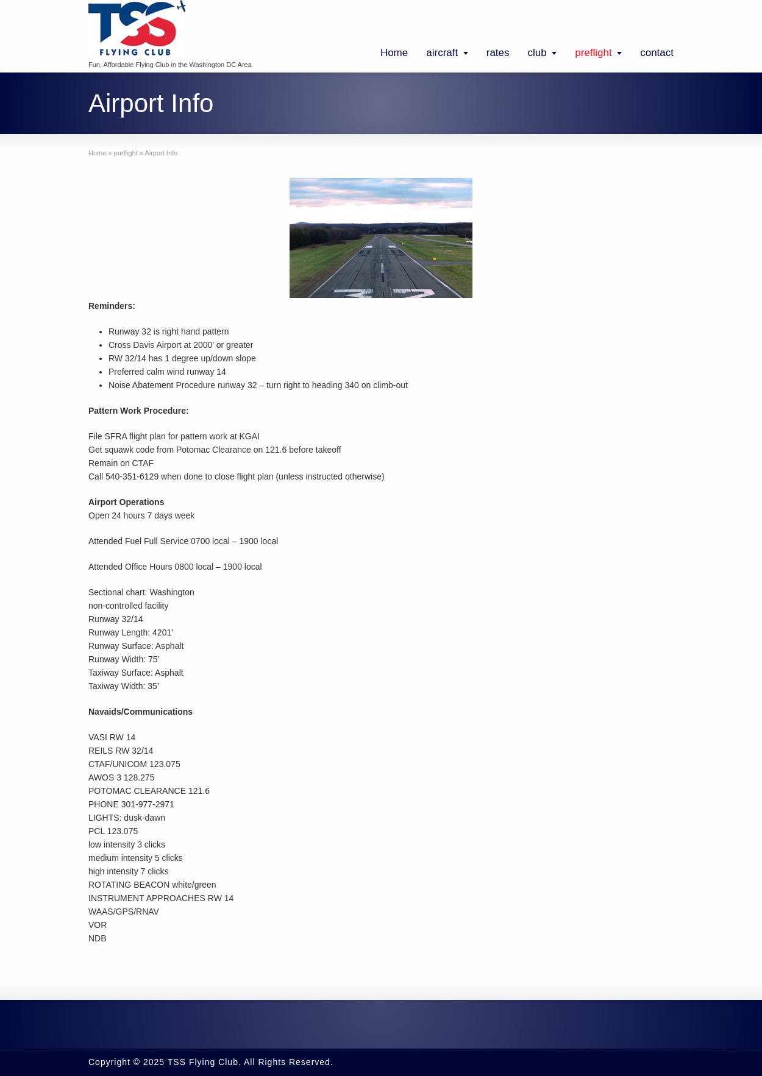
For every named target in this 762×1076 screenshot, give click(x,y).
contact (657, 52)
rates (498, 52)
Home (394, 52)
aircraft (442, 52)
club (537, 52)
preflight (593, 52)
